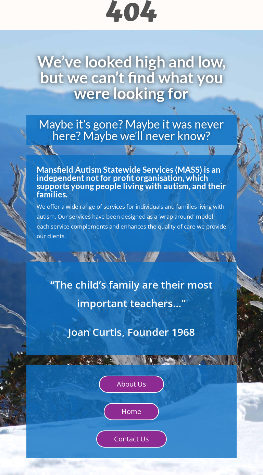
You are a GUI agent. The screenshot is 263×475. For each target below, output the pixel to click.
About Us (131, 384)
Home (131, 411)
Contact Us (131, 438)
